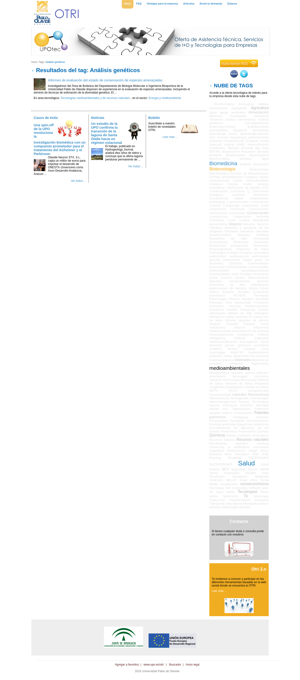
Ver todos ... (78, 181)
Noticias (97, 118)
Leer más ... (170, 137)
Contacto (239, 521)
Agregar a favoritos (127, 664)
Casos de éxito (46, 118)
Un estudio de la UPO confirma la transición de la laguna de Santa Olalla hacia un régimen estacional (106, 133)
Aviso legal (193, 664)
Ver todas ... (135, 166)
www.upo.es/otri (154, 664)
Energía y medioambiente (165, 98)
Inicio (34, 62)
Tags (41, 62)
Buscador (175, 664)
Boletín (154, 118)
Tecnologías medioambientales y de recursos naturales (95, 98)
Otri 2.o (258, 569)
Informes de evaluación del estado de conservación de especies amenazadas (105, 80)
